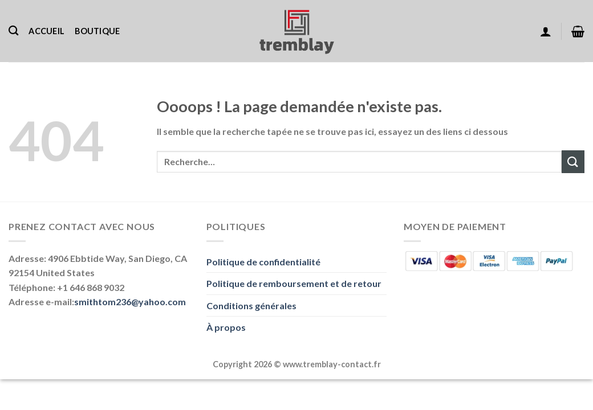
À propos (226, 327)
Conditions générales (251, 305)
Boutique (97, 31)
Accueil (46, 31)
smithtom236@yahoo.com (130, 301)
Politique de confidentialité (263, 261)
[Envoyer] (573, 161)
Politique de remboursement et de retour (293, 283)
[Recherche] (13, 31)
